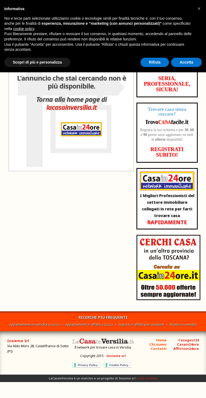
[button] (199, 8)
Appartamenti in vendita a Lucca (34, 324)
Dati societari (147, 378)
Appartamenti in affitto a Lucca (89, 324)
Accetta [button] (186, 62)
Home (161, 340)
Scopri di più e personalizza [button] (37, 62)
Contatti (159, 348)
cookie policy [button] (23, 29)
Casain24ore (188, 344)
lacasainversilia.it (71, 107)
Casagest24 (188, 340)
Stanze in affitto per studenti (141, 324)
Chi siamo (158, 344)
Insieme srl (116, 356)
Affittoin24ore (186, 348)
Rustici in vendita (183, 324)
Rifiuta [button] (155, 62)
